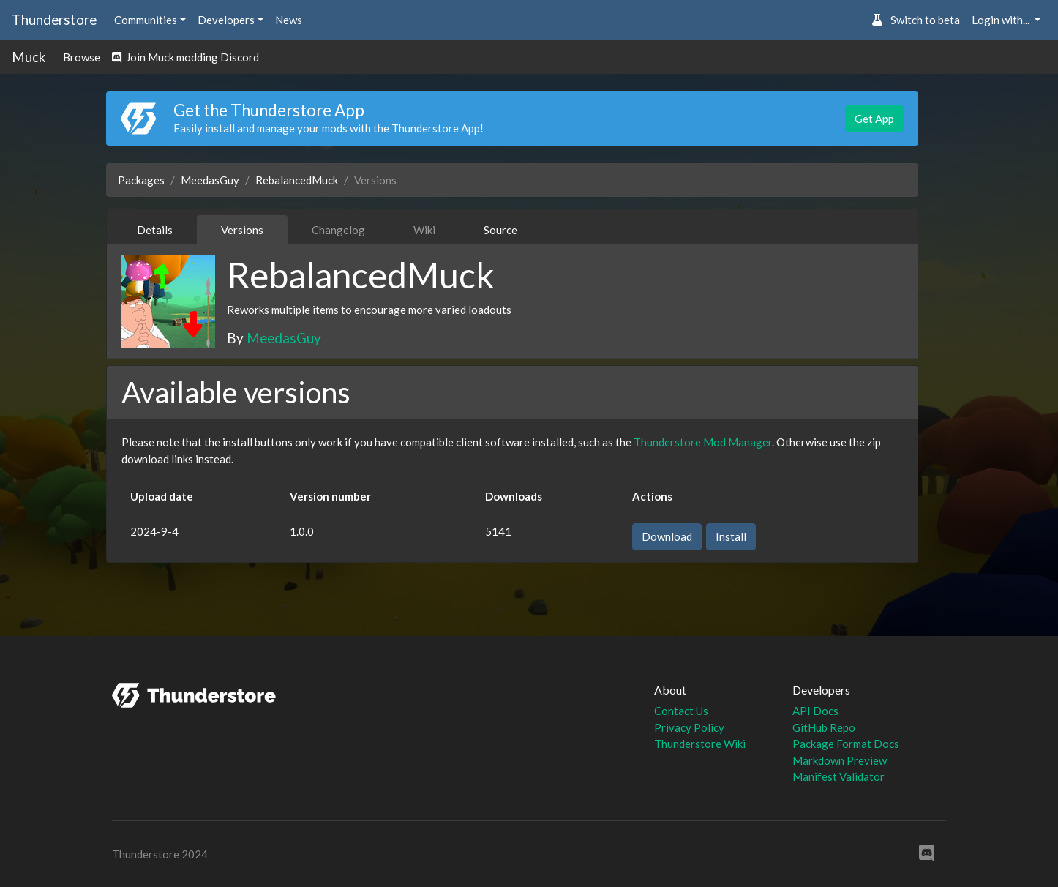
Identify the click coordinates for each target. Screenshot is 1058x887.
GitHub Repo (823, 727)
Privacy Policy (689, 727)
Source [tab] (500, 229)
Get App (874, 118)
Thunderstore (54, 19)
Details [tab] (155, 229)
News (288, 19)
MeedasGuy (210, 180)
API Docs (815, 710)
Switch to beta (915, 19)
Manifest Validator (838, 776)
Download (667, 536)
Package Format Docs (845, 743)
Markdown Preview (839, 760)
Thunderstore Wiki (700, 743)
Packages (141, 180)
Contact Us (681, 710)
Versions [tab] (242, 229)
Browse (81, 57)
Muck (28, 56)
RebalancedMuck (296, 180)
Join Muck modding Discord (185, 57)
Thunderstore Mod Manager (703, 442)
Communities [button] (145, 19)
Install (731, 536)
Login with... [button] (1002, 19)
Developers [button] (226, 19)
